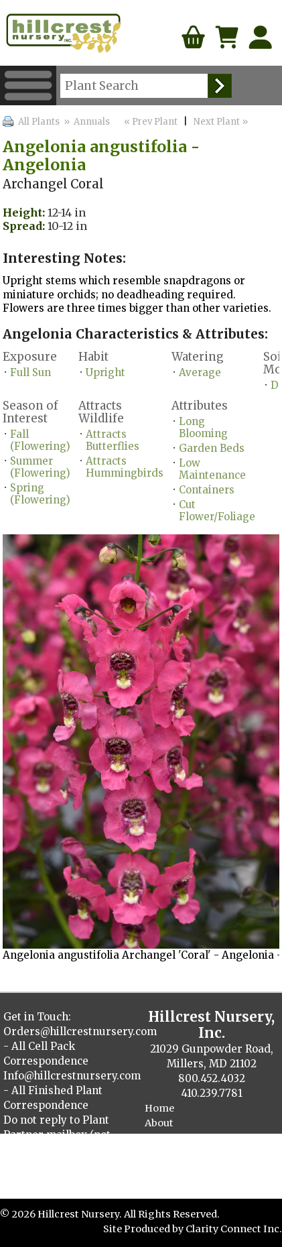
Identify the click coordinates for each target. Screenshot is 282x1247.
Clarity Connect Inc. (234, 1229)
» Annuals (86, 121)
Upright (105, 372)
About (159, 1123)
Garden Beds (211, 448)
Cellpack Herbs (181, 1183)
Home (159, 1108)
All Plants (39, 121)
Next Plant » (222, 121)
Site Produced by (144, 1229)
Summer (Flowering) (40, 467)
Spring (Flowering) (40, 493)
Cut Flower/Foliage (217, 510)
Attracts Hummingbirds (124, 467)
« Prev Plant (150, 121)
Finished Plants (183, 1168)
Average (200, 372)
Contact (164, 1138)
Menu (28, 85)
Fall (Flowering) (40, 440)
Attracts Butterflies (112, 440)
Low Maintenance (212, 469)
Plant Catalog (178, 1152)
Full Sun (30, 372)
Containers (206, 489)
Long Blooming (203, 427)
